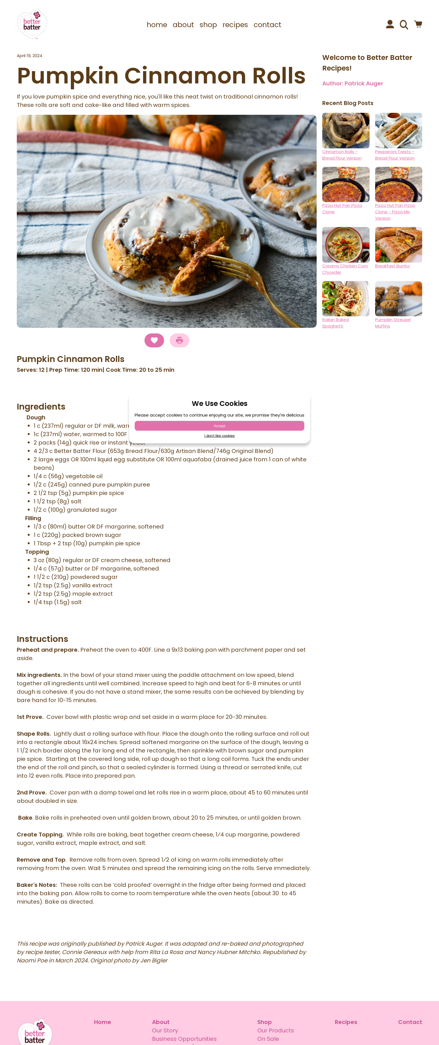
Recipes (346, 1022)
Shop (264, 1022)
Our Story (165, 1030)
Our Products (275, 1030)
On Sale (268, 1039)
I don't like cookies (219, 436)
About (161, 1022)
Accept (219, 426)
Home (102, 1022)
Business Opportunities (184, 1039)
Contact (410, 1022)
